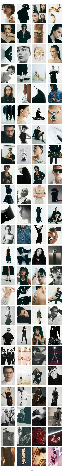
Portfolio (54, 2)
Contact (58, 2)
